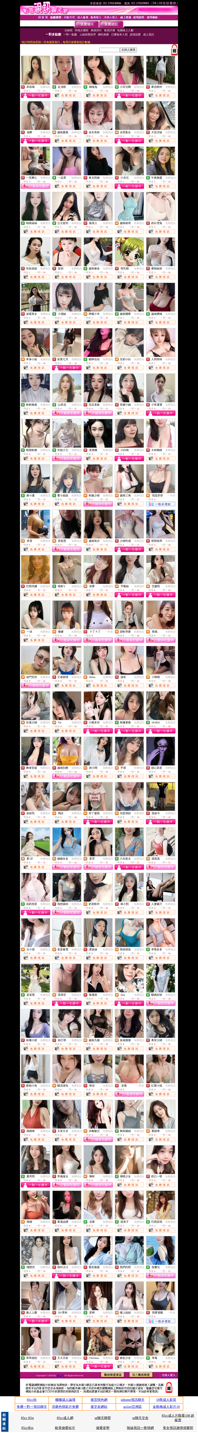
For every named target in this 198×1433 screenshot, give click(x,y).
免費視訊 (45, 87)
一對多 (171, 495)
